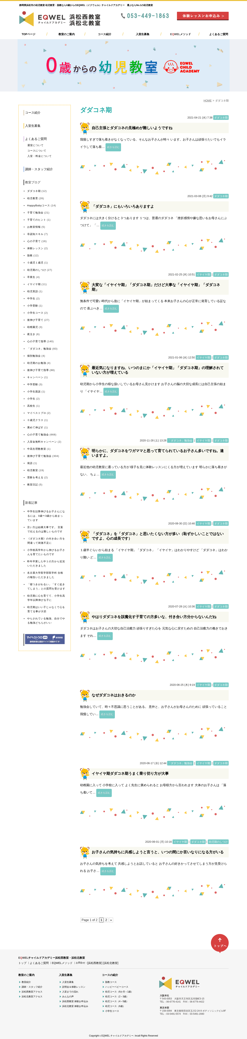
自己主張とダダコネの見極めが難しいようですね (132, 128)
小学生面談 (34, 391)
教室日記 (32, 484)
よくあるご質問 (218, 34)
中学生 (31, 298)
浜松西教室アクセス (32, 991)
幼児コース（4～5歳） (117, 1001)
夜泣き (31, 334)
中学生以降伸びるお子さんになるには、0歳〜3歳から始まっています (46, 515)
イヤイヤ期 (34, 284)
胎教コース (111, 982)
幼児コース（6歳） (115, 1006)
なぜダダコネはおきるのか (114, 695)
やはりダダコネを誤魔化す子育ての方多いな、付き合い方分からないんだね (154, 617)
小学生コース (35, 312)
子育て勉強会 (35, 212)
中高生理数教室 (36, 448)
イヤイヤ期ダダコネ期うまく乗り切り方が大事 (130, 773)
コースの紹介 (110, 974)
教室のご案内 (66, 34)
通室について (35, 145)
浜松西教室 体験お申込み (75, 1001)
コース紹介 (104, 34)
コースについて (36, 150)
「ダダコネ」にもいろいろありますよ (123, 206)
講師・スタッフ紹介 (39, 169)
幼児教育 (32, 198)
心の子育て (34, 241)
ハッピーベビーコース (116, 987)
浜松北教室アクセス (32, 996)
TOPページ (28, 34)
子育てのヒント (36, 219)
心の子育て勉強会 (38, 434)
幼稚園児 (32, 327)
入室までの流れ (70, 991)
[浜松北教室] (110, 962)
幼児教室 (32, 470)
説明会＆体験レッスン (73, 987)
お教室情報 (34, 226)
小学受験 (32, 305)
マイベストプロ (36, 413)
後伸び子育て (35, 319)
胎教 (30, 255)
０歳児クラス (35, 420)
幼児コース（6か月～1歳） (119, 991)
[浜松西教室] (94, 962)
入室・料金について (39, 156)
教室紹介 (26, 982)
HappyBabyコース (38, 205)
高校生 (31, 405)
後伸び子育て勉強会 (39, 456)
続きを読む (113, 147)
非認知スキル (35, 234)
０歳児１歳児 (35, 262)
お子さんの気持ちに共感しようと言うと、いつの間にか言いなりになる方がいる (158, 852)
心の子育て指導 (36, 341)
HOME (208, 100)
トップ (22, 962)
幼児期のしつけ (36, 269)
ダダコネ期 (34, 191)
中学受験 (32, 384)
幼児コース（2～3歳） (117, 996)
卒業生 (31, 277)
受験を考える (35, 477)
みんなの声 (68, 996)
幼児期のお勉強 (36, 363)
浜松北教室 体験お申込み (75, 1006)
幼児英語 (32, 291)
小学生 (31, 398)
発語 (30, 463)
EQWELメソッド (62, 962)
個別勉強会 (34, 355)
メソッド (180, 34)
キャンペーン (35, 377)
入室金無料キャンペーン (42, 441)
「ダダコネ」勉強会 (39, 348)
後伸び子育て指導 (38, 370)
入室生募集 (142, 34)
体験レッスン (35, 248)
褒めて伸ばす (35, 427)
